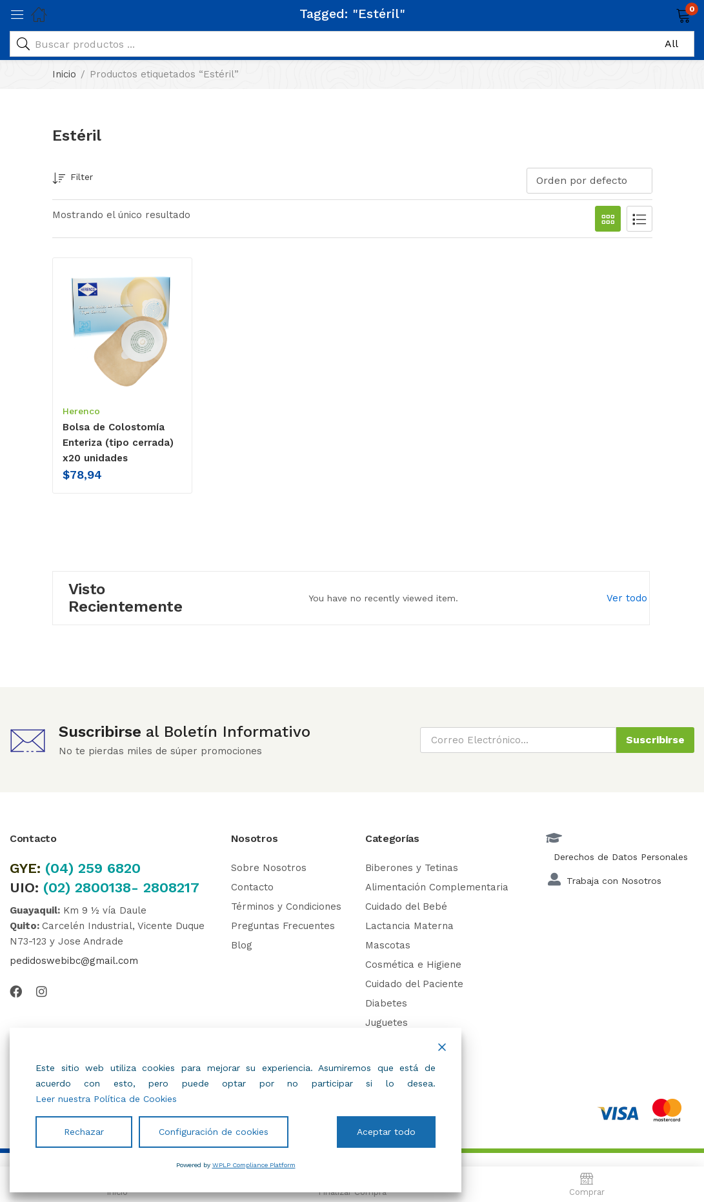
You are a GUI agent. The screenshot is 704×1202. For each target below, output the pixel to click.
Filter (72, 179)
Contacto (252, 887)
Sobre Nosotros (269, 868)
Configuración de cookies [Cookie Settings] (213, 1132)
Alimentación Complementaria (436, 887)
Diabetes (386, 1003)
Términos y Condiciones (286, 906)
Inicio (64, 74)
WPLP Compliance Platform (254, 1164)
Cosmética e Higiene (413, 964)
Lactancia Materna (409, 926)
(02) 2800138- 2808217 (121, 887)
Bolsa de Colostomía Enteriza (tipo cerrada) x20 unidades (118, 442)
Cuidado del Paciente (414, 984)
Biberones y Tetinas (411, 868)
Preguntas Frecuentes (283, 926)
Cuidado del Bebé (406, 906)
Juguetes (386, 1022)
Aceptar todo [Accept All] (386, 1132)
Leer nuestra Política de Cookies (106, 1099)
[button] (667, 14)
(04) (61, 868)
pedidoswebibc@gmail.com (74, 961)
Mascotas (387, 945)
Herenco (81, 411)
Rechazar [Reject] (84, 1132)
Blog (241, 945)
